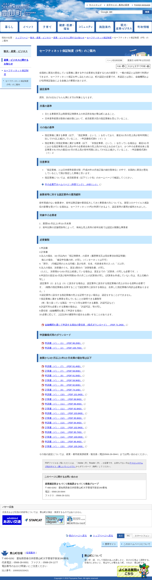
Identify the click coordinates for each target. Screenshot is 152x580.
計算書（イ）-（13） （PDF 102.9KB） (66, 427)
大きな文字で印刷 (137, 66)
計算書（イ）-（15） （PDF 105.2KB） (66, 446)
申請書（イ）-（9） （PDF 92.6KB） (64, 385)
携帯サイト (110, 544)
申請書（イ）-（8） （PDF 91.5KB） (64, 375)
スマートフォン (142, 536)
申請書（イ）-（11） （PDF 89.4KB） (65, 404)
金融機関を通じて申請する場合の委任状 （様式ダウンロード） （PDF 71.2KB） (86, 325)
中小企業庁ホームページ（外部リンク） (73, 184)
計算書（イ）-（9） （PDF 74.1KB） (64, 390)
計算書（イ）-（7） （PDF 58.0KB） (64, 371)
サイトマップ (95, 5)
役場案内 (30, 553)
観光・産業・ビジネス (40, 37)
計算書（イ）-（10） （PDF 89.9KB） (65, 399)
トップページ (21, 37)
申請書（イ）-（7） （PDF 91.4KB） (64, 366)
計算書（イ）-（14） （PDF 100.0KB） (66, 437)
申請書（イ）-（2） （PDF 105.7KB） (65, 348)
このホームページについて (136, 544)
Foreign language (142, 5)
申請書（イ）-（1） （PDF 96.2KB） (64, 343)
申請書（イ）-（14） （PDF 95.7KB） (65, 432)
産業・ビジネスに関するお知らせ (68, 37)
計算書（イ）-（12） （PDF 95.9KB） (65, 418)
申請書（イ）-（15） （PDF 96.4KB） (65, 441)
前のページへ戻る (78, 535)
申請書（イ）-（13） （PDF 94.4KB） (65, 423)
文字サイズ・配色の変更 (117, 5)
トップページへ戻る (103, 535)
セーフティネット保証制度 (99, 37)
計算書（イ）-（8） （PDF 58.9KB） (64, 380)
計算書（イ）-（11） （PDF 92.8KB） (65, 409)
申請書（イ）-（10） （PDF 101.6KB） (66, 394)
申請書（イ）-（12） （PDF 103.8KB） (66, 413)
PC (128, 536)
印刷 (119, 66)
